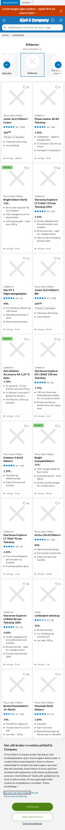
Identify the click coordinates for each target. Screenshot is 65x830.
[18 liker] (26, 584)
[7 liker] (57, 503)
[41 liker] (26, 503)
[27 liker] (26, 87)
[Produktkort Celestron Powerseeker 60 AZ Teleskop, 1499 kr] (48, 97)
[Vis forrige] (6, 64)
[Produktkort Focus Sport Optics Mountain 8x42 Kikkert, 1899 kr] (48, 684)
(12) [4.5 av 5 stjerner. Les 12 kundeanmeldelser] (53, 211)
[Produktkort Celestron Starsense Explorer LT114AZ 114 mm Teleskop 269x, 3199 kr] (48, 178)
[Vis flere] (58, 64)
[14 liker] (26, 258)
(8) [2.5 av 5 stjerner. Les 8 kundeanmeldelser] (52, 620)
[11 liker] (57, 258)
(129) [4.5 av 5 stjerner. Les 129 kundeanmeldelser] (22, 127)
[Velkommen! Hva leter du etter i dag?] (35, 27)
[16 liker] (57, 339)
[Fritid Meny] (11, 35)
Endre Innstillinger (32, 823)
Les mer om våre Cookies (17, 792)
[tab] (10, 2)
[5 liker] (57, 87)
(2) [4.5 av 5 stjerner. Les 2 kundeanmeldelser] (21, 627)
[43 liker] (57, 168)
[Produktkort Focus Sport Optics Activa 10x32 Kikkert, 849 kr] (48, 513)
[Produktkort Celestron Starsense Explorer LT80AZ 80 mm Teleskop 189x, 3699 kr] (17, 594)
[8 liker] (57, 584)
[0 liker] (26, 168)
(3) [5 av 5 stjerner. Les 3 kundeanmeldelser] (52, 714)
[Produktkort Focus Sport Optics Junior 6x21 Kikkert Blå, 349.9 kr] (48, 268)
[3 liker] (26, 426)
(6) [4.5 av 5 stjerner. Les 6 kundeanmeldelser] (21, 298)
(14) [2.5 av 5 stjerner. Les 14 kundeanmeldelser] (22, 714)
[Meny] (4, 20)
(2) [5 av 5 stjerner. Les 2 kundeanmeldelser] (52, 382)
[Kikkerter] (34, 64)
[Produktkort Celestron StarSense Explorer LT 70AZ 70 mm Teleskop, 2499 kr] (17, 513)
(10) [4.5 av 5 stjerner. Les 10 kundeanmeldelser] (53, 127)
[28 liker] (26, 674)
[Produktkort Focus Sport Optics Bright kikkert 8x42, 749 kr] (17, 178)
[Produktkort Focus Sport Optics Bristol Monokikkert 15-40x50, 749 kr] (17, 684)
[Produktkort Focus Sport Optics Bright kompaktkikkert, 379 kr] (48, 436)
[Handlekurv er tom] (61, 20)
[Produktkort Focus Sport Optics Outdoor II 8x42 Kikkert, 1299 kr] (17, 436)
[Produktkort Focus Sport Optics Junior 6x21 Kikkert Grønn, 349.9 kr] (17, 97)
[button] (40, 49)
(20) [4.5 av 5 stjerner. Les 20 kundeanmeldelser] (53, 539)
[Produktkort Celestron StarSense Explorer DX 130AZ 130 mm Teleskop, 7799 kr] (48, 349)
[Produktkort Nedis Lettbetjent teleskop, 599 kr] (48, 594)
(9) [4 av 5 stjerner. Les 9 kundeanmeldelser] (21, 546)
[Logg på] (53, 20)
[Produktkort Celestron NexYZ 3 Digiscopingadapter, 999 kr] (17, 268)
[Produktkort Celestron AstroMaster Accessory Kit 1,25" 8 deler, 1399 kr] (17, 349)
